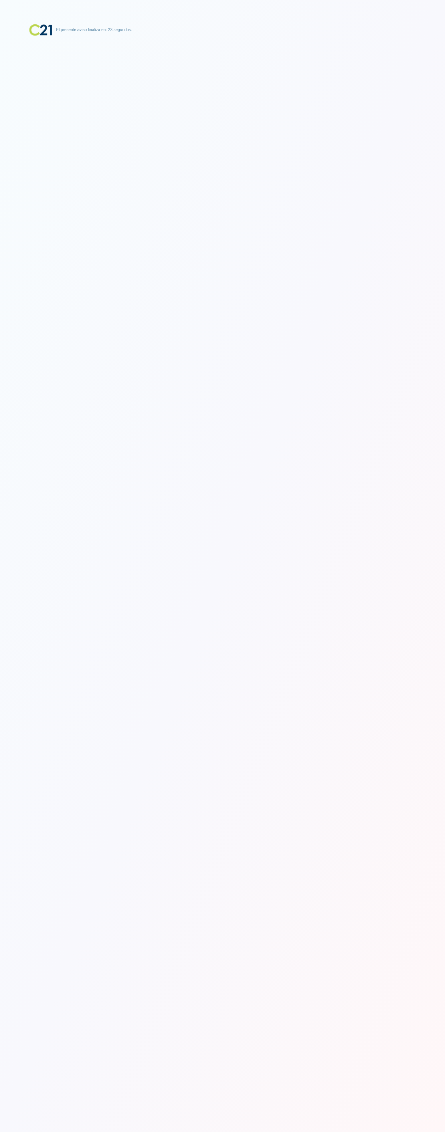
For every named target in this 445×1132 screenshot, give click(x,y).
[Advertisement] (222, 86)
